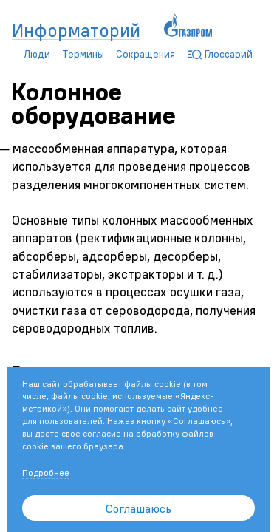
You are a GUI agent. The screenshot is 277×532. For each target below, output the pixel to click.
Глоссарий (229, 54)
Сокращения (145, 54)
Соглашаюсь (138, 508)
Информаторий (76, 31)
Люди (37, 54)
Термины (83, 54)
